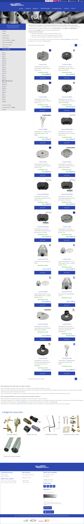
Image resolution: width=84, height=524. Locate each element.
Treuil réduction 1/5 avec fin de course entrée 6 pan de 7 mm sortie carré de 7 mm (42, 101)
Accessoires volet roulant (71, 434)
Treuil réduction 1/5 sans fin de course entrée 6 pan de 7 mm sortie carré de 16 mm (42, 165)
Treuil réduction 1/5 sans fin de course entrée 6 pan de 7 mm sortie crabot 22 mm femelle (66, 68)
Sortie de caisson (12, 434)
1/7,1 (4, 96)
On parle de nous (47, 481)
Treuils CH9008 (42, 129)
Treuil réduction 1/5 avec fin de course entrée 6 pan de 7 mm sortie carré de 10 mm (66, 133)
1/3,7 (4, 69)
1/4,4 (4, 77)
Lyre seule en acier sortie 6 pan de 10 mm (42, 262)
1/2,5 (4, 60)
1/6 (3, 90)
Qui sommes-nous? (48, 475)
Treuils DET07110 (42, 259)
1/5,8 (4, 88)
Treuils (26, 22)
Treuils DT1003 (66, 64)
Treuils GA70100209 (43, 227)
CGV (15, 515)
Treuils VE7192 (66, 324)
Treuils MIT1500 (67, 358)
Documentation (57, 8)
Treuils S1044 (67, 227)
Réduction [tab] (5, 49)
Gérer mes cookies (47, 515)
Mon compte (4, 475)
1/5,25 (4, 84)
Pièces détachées (45, 8)
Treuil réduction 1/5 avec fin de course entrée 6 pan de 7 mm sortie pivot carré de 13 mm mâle (66, 198)
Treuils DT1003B (67, 97)
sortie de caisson (32, 28)
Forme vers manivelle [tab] (7, 42)
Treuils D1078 (67, 259)
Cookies (41, 515)
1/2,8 (4, 64)
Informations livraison (28, 475)
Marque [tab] (3, 31)
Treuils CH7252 (66, 162)
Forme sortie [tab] (5, 47)
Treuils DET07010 (66, 292)
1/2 (3, 56)
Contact (66, 8)
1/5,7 (4, 86)
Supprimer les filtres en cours (13, 27)
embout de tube (75, 26)
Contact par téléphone (65, 39)
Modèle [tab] (3, 109)
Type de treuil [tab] (5, 35)
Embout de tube (32, 434)
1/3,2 (4, 67)
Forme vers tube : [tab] (8, 40)
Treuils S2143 (43, 162)
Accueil (21, 8)
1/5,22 (4, 82)
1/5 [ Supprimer (7, 81)
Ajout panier (43, 77)
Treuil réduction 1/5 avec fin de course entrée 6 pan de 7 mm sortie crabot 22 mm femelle (66, 101)
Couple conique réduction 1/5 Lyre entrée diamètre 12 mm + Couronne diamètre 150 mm (42, 295)
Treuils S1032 (43, 97)
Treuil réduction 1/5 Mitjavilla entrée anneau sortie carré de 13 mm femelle (66, 362)
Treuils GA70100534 (43, 194)
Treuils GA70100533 (67, 129)
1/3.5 (4, 71)
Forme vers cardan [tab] (6, 44)
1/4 (3, 75)
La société (28, 8)
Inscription (48, 512)
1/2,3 (4, 58)
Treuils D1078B (42, 292)
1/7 (3, 94)
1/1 (3, 52)
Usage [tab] (3, 33)
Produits (36, 8)
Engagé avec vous (48, 479)
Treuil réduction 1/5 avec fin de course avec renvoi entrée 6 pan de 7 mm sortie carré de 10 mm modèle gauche (66, 329)
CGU (18, 515)
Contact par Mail (46, 41)
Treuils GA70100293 (67, 194)
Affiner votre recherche (13, 26)
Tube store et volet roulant (12, 456)
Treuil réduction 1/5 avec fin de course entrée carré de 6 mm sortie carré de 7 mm (42, 68)
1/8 (3, 97)
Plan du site (25, 480)
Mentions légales (35, 515)
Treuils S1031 (43, 64)
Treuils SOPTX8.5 (43, 324)
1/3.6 (4, 73)
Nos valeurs (46, 476)
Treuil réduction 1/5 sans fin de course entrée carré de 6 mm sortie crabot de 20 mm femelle (42, 328)
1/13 (4, 54)
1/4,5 (4, 79)
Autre (4, 101)
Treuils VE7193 (42, 358)
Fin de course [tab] (5, 38)
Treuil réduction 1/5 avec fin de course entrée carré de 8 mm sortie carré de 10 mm (42, 198)
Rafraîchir (47, 508)
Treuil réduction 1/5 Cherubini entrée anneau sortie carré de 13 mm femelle (42, 133)
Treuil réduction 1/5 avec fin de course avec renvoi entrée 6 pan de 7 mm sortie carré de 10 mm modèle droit (42, 363)
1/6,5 (4, 92)
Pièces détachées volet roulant (17, 22)
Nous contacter (5, 476)
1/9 (3, 99)
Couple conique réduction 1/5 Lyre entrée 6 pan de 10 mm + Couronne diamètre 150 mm (66, 263)
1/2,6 (4, 62)
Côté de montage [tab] (6, 105)
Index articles (25, 482)
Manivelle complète (51, 434)
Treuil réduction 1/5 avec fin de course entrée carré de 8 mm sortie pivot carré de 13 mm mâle (42, 230)
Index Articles (28, 515)
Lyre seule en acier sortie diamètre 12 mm (66, 294)
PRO (73, 8)
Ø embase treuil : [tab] (8, 107)
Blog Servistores (26, 477)
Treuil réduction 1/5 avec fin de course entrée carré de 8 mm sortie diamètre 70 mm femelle (66, 165)
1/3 (3, 65)
